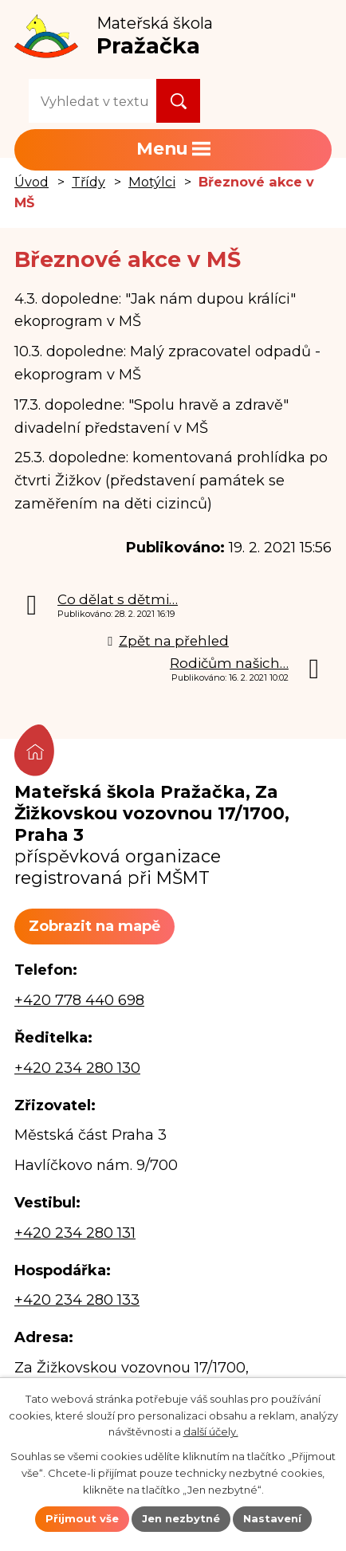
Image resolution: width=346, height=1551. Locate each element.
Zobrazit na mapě (94, 926)
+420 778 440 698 (79, 1000)
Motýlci (151, 182)
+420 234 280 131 (75, 1233)
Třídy (88, 182)
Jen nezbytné (181, 1518)
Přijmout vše (82, 1518)
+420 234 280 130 (77, 1068)
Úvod (31, 182)
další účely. (210, 1431)
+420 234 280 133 (77, 1300)
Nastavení (272, 1518)
